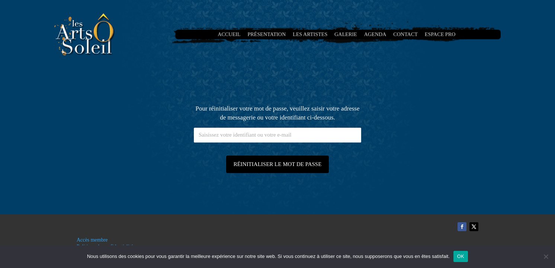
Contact (401, 34)
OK (460, 256)
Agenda (372, 34)
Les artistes (311, 34)
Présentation (271, 34)
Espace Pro (433, 34)
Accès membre (92, 240)
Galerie (345, 34)
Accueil (235, 34)
